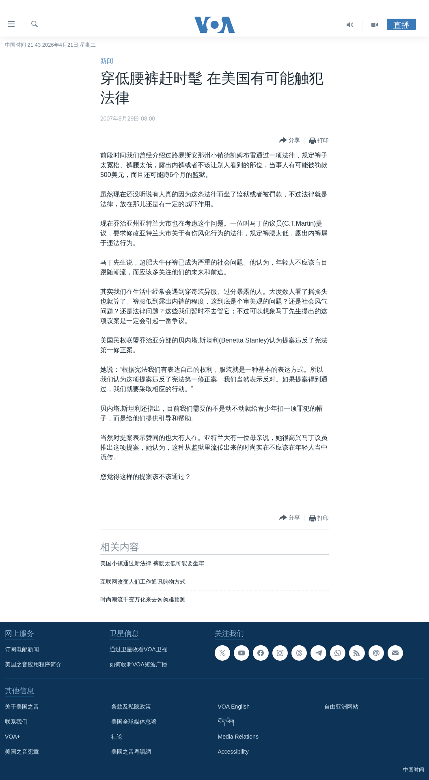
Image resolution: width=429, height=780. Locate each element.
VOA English (234, 706)
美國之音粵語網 (131, 751)
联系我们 (16, 721)
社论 (117, 736)
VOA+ (12, 736)
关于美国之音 (22, 706)
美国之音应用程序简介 (33, 664)
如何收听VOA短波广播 (138, 664)
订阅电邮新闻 (22, 649)
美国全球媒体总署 (134, 721)
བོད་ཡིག (226, 721)
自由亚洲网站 (341, 706)
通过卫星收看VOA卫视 (138, 649)
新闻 (106, 60)
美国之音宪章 (22, 751)
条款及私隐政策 (131, 706)
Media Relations (238, 736)
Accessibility (233, 751)
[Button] (289, 141)
